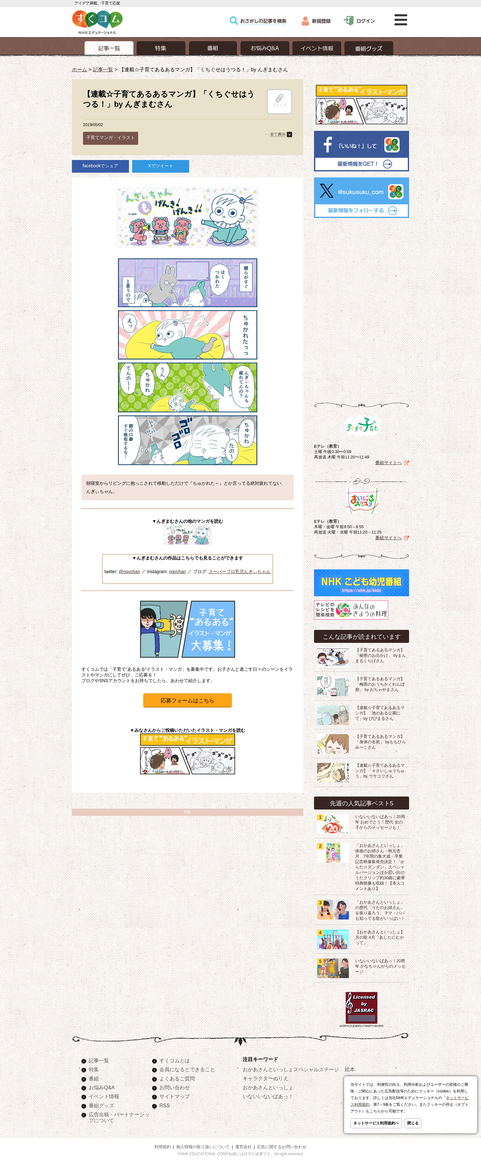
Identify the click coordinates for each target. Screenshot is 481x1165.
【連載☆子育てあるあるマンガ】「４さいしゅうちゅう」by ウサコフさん (380, 769)
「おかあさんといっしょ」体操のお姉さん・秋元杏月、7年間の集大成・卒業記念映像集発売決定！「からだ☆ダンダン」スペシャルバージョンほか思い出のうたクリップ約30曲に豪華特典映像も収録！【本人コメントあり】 (380, 866)
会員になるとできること (187, 1068)
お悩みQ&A (102, 1086)
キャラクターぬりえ (265, 1077)
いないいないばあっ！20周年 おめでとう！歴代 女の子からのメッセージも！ (380, 821)
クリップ (279, 100)
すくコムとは (174, 1059)
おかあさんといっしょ (268, 1086)
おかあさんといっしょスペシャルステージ (291, 1068)
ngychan (177, 571)
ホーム (79, 69)
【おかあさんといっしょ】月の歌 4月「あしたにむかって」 (380, 936)
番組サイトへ (388, 461)
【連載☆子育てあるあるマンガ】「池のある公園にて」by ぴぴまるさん (380, 712)
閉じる (413, 1123)
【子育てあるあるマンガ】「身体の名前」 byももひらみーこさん (380, 740)
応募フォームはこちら (188, 701)
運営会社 (243, 1145)
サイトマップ (174, 1095)
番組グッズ (101, 1104)
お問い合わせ (174, 1086)
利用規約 (162, 1145)
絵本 (350, 1068)
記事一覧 (103, 69)
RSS (164, 1104)
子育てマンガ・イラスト (110, 137)
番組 (94, 1077)
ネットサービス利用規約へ (376, 1123)
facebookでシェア (101, 165)
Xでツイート (160, 165)
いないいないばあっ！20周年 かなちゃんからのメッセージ (380, 965)
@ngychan (129, 571)
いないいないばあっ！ (268, 1095)
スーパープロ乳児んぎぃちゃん (239, 571)
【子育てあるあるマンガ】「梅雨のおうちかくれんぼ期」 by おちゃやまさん (380, 683)
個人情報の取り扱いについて (203, 1145)
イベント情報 (104, 1095)
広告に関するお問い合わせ (281, 1145)
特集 (94, 1068)
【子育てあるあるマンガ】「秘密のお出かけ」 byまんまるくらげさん (380, 654)
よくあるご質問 (177, 1077)
